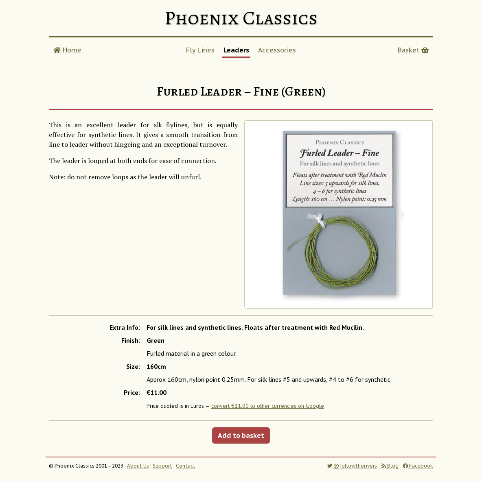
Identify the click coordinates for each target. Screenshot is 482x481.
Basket (413, 50)
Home (67, 50)
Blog (390, 466)
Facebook (418, 466)
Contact (185, 466)
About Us (138, 466)
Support (162, 466)
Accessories (277, 50)
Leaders (236, 50)
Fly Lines (200, 50)
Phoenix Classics (241, 18)
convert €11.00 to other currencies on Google (267, 405)
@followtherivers (352, 466)
